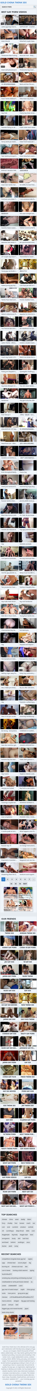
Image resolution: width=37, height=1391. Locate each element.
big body (14, 1235)
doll (19, 1238)
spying (32, 1270)
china (11, 1219)
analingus (21, 1242)
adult (10, 1246)
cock (33, 1231)
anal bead (5, 1242)
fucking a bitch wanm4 (20, 1270)
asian (17, 1219)
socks (4, 1293)
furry (3, 1223)
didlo (27, 1231)
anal (8, 1227)
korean (22, 1223)
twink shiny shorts (8, 1312)
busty (13, 1238)
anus (28, 1242)
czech (20, 1286)
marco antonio (6, 1301)
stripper (16, 1301)
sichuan (10, 1305)
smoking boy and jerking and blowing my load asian (17, 1278)
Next (25, 884)
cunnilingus (10, 1231)
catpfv (22, 1289)
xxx (34, 1223)
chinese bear (11, 1263)
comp (16, 1246)
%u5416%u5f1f (7, 1274)
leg (30, 1263)
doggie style (24, 1235)
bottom (13, 1242)
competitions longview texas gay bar (14, 1259)
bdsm (29, 1219)
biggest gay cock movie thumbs (12, 1308)
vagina (30, 1259)
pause (4, 1305)
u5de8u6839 (12, 1286)
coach (28, 1223)
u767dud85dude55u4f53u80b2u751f (21, 1297)
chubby (9, 1223)
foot (16, 1223)
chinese (4, 1219)
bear (31, 1235)
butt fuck (26, 1238)
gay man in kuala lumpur (10, 1289)
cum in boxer (6, 1270)
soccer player (22, 1263)
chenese (4, 1297)
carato (4, 1286)
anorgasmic (6, 1238)
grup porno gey (23, 1293)
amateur (23, 1227)
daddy (23, 1219)
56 (20, 884)
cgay (3, 1263)
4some (4, 1246)
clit (3, 1231)
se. (32, 1282)
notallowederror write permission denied (15, 1282)
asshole (30, 1227)
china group (31, 1289)
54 (11, 884)
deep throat (20, 1231)
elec (26, 1267)
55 (15, 884)
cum (3, 1227)
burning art (5, 1267)
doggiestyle (5, 1235)
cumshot (15, 1227)
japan (26, 1308)
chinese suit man (17, 1267)
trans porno (11, 1293)
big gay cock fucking (27, 1301)
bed (17, 1305)
